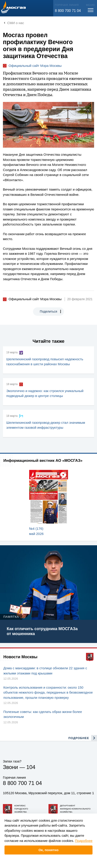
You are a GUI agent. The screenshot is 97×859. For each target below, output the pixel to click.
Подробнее (84, 841)
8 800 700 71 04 (68, 11)
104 (30, 767)
